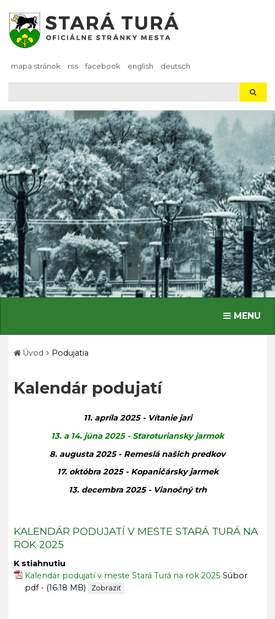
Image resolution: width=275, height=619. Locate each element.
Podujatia (70, 353)
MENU (244, 315)
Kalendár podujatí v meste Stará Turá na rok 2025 (123, 576)
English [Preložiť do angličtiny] (140, 66)
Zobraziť (106, 588)
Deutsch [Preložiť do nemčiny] (175, 66)
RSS (73, 66)
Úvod (33, 353)
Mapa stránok (36, 66)
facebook (102, 66)
